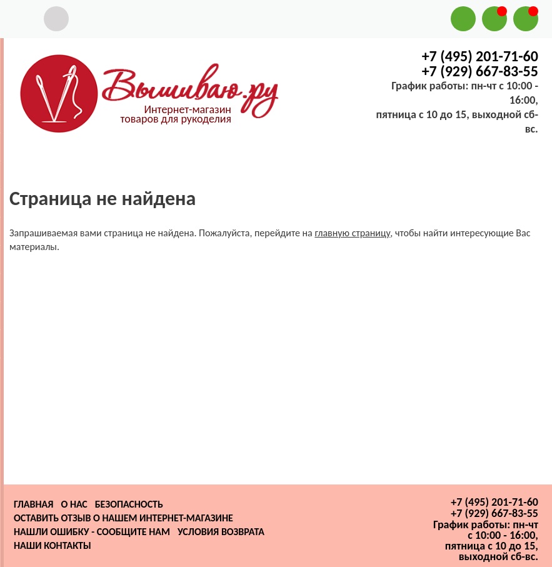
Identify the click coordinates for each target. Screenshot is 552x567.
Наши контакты (52, 545)
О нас (74, 504)
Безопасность (129, 504)
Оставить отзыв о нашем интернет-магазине (123, 518)
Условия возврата (221, 532)
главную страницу (352, 233)
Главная (33, 504)
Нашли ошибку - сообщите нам (92, 532)
